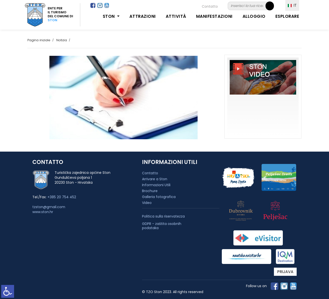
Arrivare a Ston (154, 179)
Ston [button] (109, 16)
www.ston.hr (42, 211)
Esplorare (287, 16)
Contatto (210, 6)
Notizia (61, 40)
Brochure (150, 190)
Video (147, 202)
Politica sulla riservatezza (163, 216)
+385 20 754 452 (61, 197)
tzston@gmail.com (48, 206)
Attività (176, 16)
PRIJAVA (285, 272)
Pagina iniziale (38, 40)
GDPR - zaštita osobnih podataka (161, 226)
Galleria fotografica (159, 196)
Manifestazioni (214, 16)
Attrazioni (142, 16)
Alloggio (254, 16)
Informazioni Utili (156, 184)
